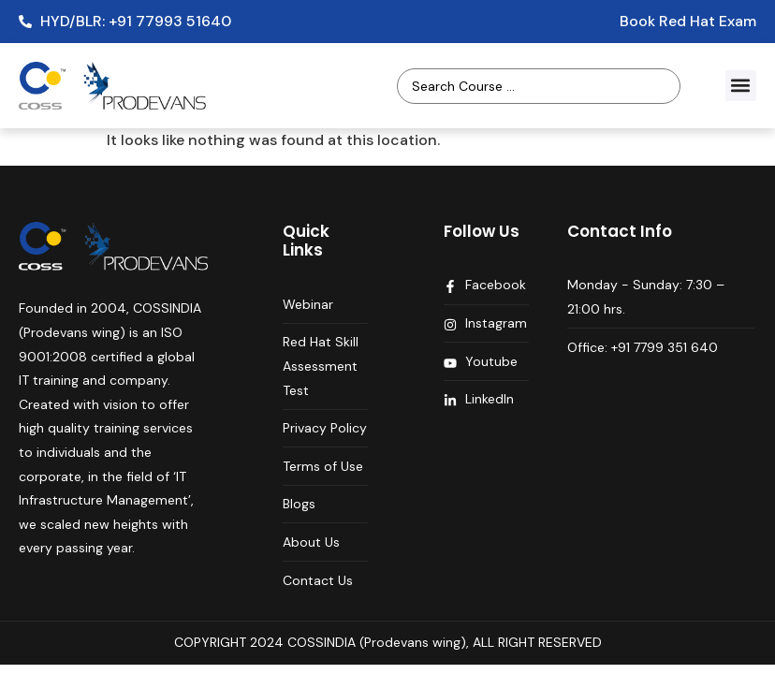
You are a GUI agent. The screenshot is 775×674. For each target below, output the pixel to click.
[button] (740, 85)
